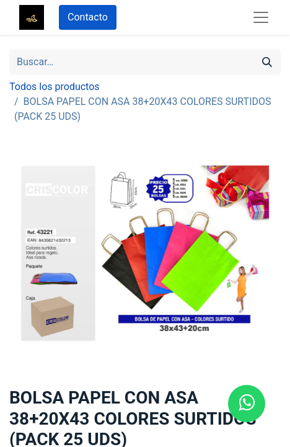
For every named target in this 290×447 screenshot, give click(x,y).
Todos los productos (54, 87)
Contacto (88, 17)
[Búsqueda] (267, 62)
